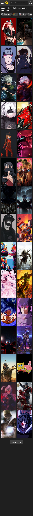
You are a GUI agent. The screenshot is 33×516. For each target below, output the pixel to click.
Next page (16, 442)
